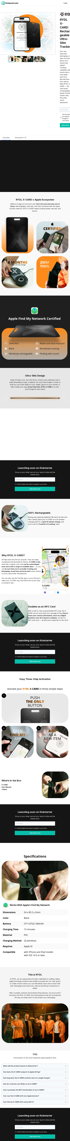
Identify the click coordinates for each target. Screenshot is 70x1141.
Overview (6, 138)
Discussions (20, 137)
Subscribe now (35, 489)
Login (65, 3)
